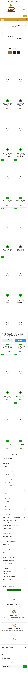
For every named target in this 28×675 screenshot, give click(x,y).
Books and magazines (8, 565)
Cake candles (6, 547)
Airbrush (5, 466)
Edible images (6, 574)
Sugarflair (7, 493)
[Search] (12, 16)
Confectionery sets (8, 461)
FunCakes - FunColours (11, 501)
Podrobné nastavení (7, 340)
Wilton (6, 496)
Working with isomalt (8, 560)
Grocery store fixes (9, 479)
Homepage (14, 454)
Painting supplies (8, 471)
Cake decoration (7, 549)
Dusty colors (7, 509)
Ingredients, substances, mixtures (12, 517)
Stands (4, 530)
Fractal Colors (9, 504)
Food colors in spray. (9, 477)
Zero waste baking (8, 579)
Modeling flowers (7, 536)
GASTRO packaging (8, 458)
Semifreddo (6, 544)
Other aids (5, 568)
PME (6, 506)
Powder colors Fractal (10, 514)
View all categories (14, 590)
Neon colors (7, 487)
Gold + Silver (7, 482)
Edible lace (6, 463)
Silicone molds (7, 539)
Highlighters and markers (10, 541)
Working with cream (8, 555)
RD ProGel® (8, 498)
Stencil (4, 552)
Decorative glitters (9, 474)
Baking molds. (6, 522)
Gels (5, 490)
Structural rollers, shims (9, 520)
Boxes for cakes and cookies (10, 525)
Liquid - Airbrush (8, 512)
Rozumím (20, 340)
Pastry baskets (7, 571)
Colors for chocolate (9, 485)
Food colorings (7, 469)
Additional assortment (9, 576)
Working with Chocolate (9, 557)
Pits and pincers (7, 533)
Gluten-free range (7, 563)
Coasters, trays (7, 528)
